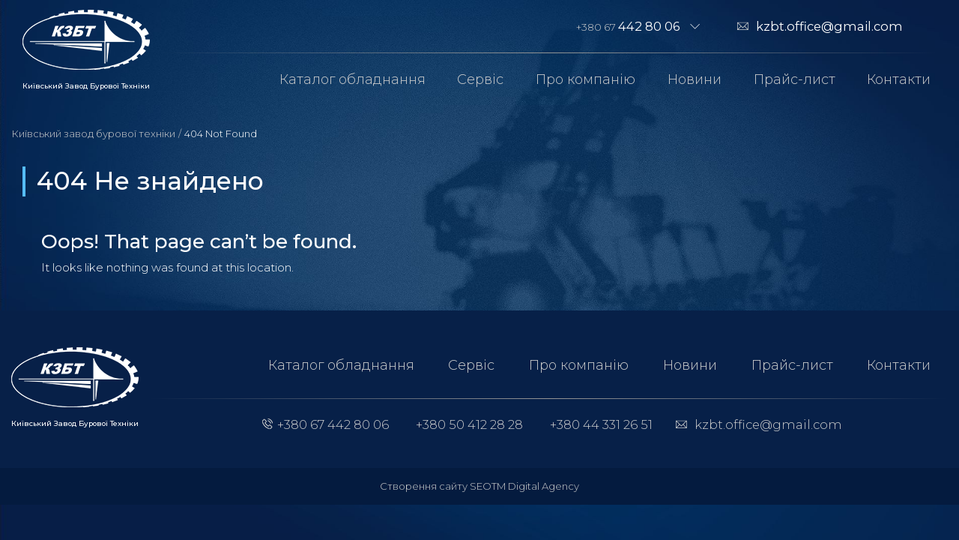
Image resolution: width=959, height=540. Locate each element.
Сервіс (480, 79)
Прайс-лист (794, 79)
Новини (694, 79)
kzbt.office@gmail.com (829, 26)
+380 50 (469, 424)
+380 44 (601, 424)
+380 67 (628, 26)
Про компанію (585, 79)
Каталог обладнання (352, 79)
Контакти (899, 79)
